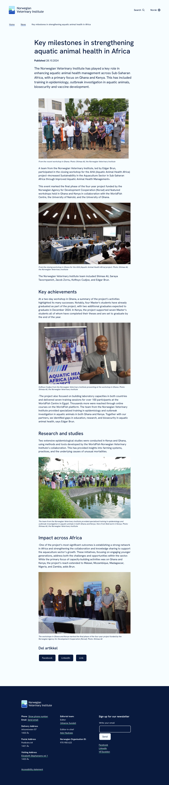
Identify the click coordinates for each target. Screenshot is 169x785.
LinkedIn (103, 748)
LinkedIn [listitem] (65, 657)
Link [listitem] (81, 657)
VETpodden (104, 751)
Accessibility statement (32, 769)
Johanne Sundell (68, 723)
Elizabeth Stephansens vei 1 (34, 755)
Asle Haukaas (66, 732)
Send (105, 736)
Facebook (103, 745)
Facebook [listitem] (47, 657)
